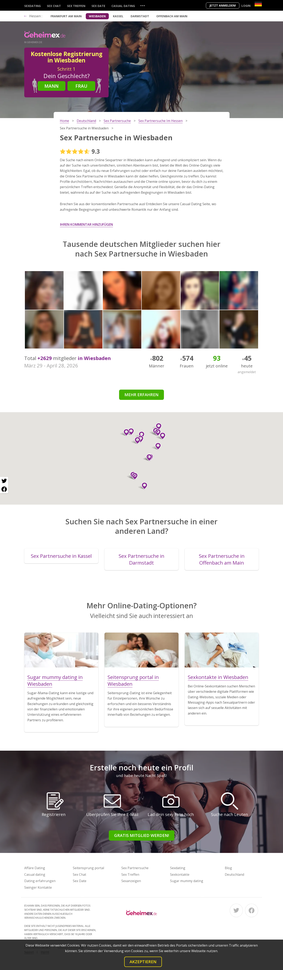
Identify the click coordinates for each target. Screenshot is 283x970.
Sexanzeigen (131, 881)
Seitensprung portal (88, 868)
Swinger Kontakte (38, 887)
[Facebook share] (4, 489)
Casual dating (123, 6)
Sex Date (98, 6)
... (142, 5)
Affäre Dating (34, 868)
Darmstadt (140, 16)
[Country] (258, 4)
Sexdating (32, 6)
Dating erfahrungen (40, 881)
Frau (81, 86)
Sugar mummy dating (186, 881)
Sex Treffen (76, 6)
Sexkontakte (179, 874)
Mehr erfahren (141, 394)
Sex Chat (54, 6)
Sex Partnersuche (134, 868)
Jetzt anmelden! (222, 5)
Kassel (118, 16)
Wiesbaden (97, 16)
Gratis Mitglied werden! (141, 835)
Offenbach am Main (171, 16)
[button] (133, 476)
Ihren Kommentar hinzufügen (86, 224)
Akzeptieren (143, 961)
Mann (51, 86)
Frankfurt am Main (66, 16)
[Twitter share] (4, 481)
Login (246, 6)
